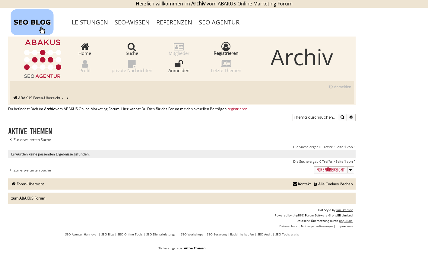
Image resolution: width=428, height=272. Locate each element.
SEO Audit (265, 234)
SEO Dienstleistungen (161, 234)
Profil (84, 66)
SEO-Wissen (132, 22)
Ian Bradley (344, 210)
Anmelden (178, 66)
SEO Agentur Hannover (81, 234)
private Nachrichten (132, 66)
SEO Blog (107, 234)
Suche (132, 49)
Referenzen (174, 22)
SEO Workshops (192, 234)
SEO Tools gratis (287, 234)
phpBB (297, 215)
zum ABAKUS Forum (28, 198)
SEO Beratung (217, 234)
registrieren (237, 109)
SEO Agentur (219, 22)
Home (84, 49)
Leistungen (90, 22)
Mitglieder (179, 49)
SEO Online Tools (130, 234)
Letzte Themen (226, 66)
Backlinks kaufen (242, 234)
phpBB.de (346, 221)
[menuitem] (339, 87)
